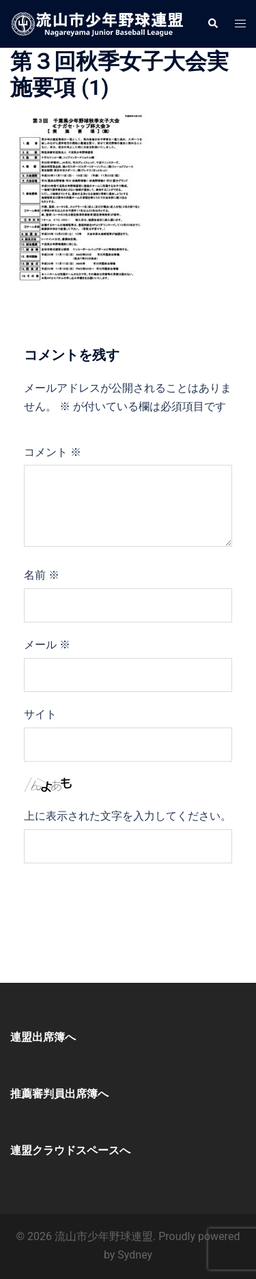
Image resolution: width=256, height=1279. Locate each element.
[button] (212, 23)
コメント (52, 452)
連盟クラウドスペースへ (70, 1150)
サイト (40, 714)
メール (47, 644)
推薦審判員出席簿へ (59, 1093)
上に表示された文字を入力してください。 (127, 815)
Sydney (134, 1254)
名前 (41, 575)
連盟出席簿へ (43, 1037)
